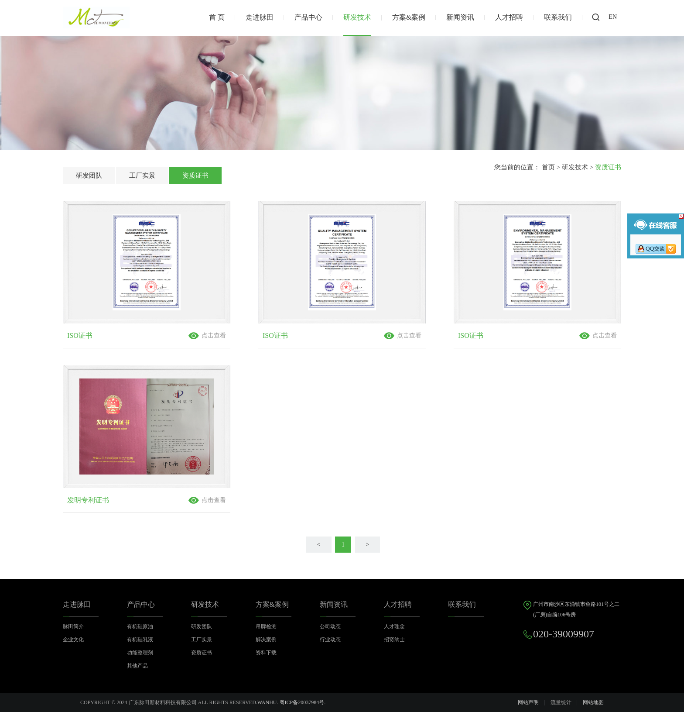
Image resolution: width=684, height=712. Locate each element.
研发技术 (357, 17)
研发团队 (89, 175)
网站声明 (528, 702)
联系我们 (558, 17)
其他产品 (137, 666)
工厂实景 (142, 175)
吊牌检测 (266, 626)
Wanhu (267, 702)
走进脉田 (260, 17)
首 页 (217, 17)
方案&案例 (408, 17)
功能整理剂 (140, 653)
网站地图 (593, 702)
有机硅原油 (140, 626)
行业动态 (330, 639)
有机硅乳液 (140, 639)
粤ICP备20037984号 (302, 702)
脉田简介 (73, 626)
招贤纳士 (394, 639)
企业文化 (73, 639)
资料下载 (266, 653)
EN (613, 17)
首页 (548, 167)
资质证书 (195, 175)
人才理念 (394, 626)
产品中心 (308, 17)
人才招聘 (509, 17)
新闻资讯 (460, 17)
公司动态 (330, 626)
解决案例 (266, 639)
